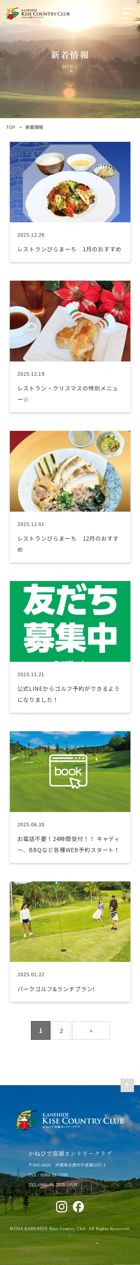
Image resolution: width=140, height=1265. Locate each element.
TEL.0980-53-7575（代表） (55, 1185)
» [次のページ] (91, 1030)
